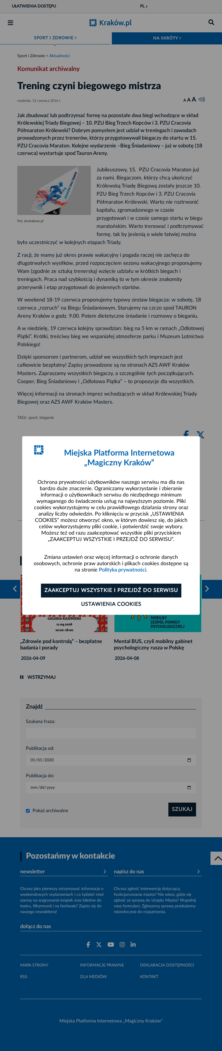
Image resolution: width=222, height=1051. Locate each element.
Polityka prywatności (122, 570)
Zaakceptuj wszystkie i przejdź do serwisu (111, 590)
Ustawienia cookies (111, 604)
